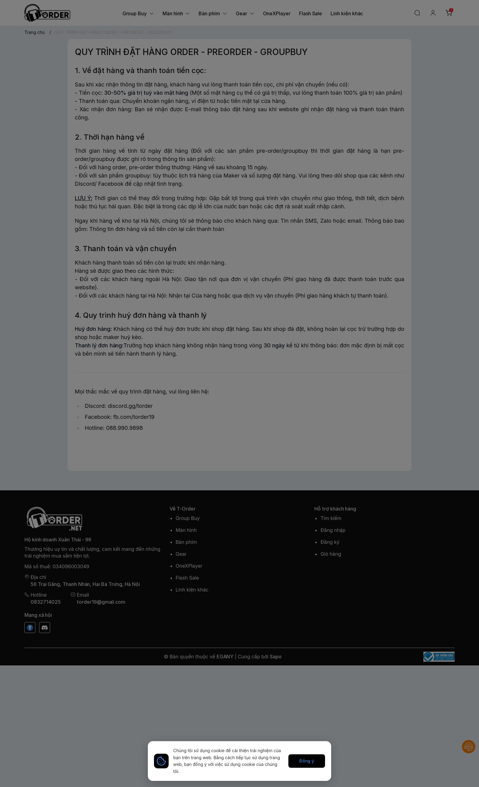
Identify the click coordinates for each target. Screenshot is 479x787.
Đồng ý (306, 760)
